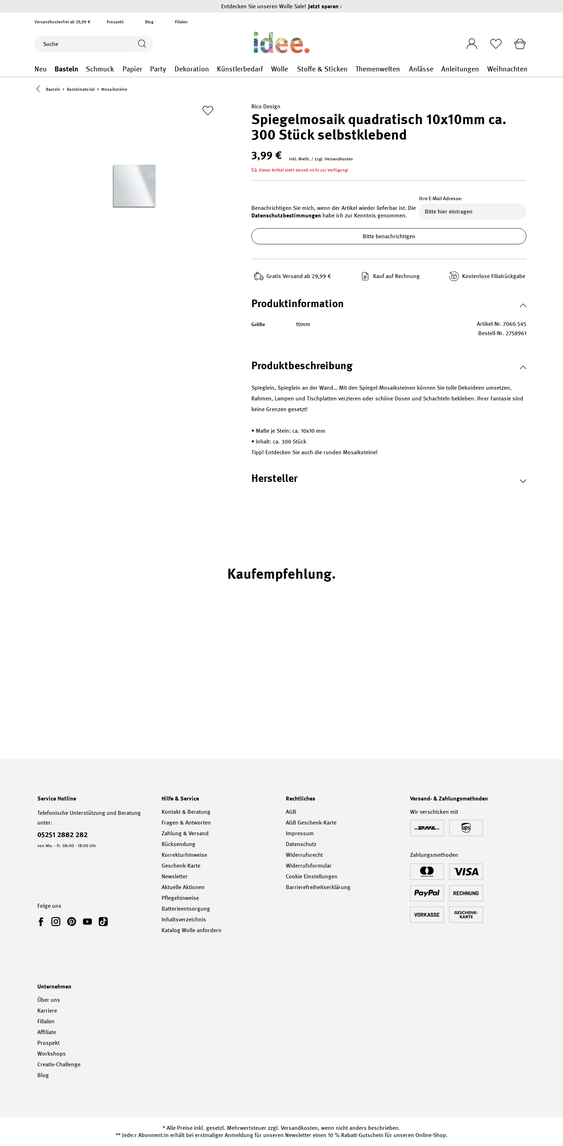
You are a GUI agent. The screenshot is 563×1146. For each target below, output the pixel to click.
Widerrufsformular (309, 865)
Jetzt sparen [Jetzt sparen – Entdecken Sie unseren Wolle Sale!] (325, 6)
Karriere (47, 1010)
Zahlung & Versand (185, 833)
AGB (291, 812)
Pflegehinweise (180, 898)
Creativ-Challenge (58, 1064)
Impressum (300, 833)
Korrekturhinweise (184, 855)
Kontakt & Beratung (186, 812)
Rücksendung (178, 844)
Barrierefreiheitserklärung (318, 887)
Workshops (51, 1053)
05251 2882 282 (62, 834)
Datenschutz (301, 844)
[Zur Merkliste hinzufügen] (208, 111)
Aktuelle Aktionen (183, 887)
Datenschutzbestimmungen (286, 216)
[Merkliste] (495, 43)
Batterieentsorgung (186, 908)
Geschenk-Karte (181, 865)
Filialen (181, 22)
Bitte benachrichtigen (389, 236)
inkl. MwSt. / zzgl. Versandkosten (321, 159)
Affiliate (46, 1032)
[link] (42, 921)
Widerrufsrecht (304, 855)
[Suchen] (142, 44)
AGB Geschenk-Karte (311, 822)
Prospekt (115, 22)
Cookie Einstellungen (312, 876)
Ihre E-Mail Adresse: (440, 199)
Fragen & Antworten (186, 822)
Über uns (48, 1000)
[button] (40, 89)
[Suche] (83, 44)
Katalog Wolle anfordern (192, 930)
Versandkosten (299, 1128)
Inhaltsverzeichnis (184, 919)
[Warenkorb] (519, 43)
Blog (149, 22)
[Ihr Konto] (471, 41)
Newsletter (175, 876)
